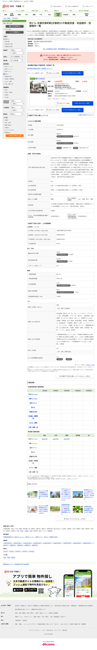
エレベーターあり (9, 130)
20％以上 (31, 551)
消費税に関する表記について (38, 609)
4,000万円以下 (37, 543)
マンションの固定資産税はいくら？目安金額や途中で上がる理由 (43, 494)
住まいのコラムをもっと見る (75, 519)
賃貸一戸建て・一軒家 (32, 613)
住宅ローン (63, 616)
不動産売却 (18, 620)
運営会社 (65, 630)
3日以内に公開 (8, 44)
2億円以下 (13, 545)
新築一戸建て (37, 616)
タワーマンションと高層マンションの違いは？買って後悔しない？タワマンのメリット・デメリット (66, 494)
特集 (16, 624)
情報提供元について (8, 564)
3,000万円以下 (27, 543)
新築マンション (19, 616)
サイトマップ (57, 630)
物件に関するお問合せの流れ (62, 605)
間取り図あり (8, 125)
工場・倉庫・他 (9, 84)
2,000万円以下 (17, 543)
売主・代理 (8, 122)
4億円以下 (28, 545)
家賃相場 (56, 613)
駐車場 (50, 613)
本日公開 (7, 41)
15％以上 (25, 551)
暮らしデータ (50, 624)
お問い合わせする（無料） (83, 103)
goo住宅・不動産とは (20, 605)
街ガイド (57, 624)
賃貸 (16, 613)
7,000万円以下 (67, 543)
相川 (22, 531)
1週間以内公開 (8, 46)
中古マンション (28, 616)
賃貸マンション (44, 613)
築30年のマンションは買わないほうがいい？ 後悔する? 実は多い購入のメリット (89, 494)
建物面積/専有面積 (6, 101)
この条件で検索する (13, 135)
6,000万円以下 (57, 543)
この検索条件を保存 (51, 49)
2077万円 (67, 439)
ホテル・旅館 (8, 81)
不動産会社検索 (41, 624)
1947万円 (55, 439)
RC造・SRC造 (8, 92)
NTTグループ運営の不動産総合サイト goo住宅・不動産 (18, 1)
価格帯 (5, 50)
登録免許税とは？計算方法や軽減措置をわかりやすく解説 (88, 509)
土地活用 (24, 620)
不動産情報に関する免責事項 (21, 564)
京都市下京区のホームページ (86, 114)
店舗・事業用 (22, 613)
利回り (5, 57)
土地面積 (6, 107)
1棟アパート (8, 71)
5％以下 (5, 551)
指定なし (7, 39)
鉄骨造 (6, 95)
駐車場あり (8, 132)
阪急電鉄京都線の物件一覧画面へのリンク (39, 68)
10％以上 (18, 551)
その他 (6, 97)
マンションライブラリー (29, 624)
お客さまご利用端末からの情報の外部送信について (40, 605)
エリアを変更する (15, 32)
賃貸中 (6, 120)
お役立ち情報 (4, 624)
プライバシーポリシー (34, 630)
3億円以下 (20, 545)
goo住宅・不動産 (6, 605)
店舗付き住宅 (8, 76)
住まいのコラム (64, 624)
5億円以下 (35, 545)
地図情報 (83, 624)
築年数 (5, 60)
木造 (6, 90)
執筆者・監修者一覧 (75, 624)
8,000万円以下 (77, 543)
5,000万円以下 (47, 543)
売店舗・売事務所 (9, 79)
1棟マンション (8, 69)
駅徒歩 (5, 114)
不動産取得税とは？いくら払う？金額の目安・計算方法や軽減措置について (66, 509)
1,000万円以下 (7, 543)
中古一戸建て (45, 616)
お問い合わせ (49, 630)
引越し (20, 624)
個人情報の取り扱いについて (22, 609)
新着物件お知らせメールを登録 (69, 49)
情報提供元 (74, 605)
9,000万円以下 (87, 543)
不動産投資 (56, 616)
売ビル (6, 74)
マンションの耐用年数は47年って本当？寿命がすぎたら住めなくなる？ (43, 509)
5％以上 (11, 551)
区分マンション (9, 66)
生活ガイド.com (90, 365)
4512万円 (44, 439)
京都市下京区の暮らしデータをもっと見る (75, 376)
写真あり (7, 127)
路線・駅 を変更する (14, 26)
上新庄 (27, 531)
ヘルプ (43, 630)
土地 (51, 616)
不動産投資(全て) (8, 537)
